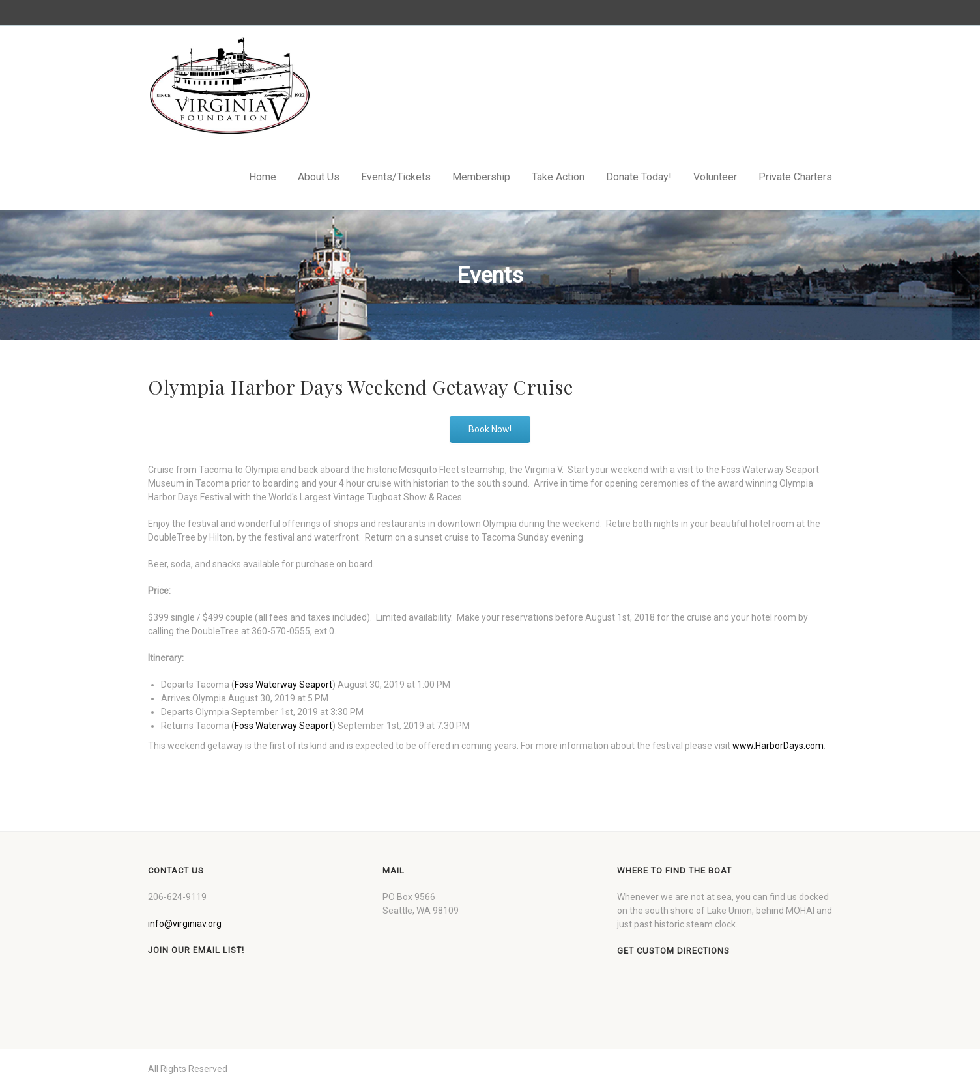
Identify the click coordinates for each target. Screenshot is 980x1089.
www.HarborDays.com (778, 746)
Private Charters (795, 177)
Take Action (558, 177)
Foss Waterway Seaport (283, 684)
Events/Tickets (396, 177)
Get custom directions (673, 950)
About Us (318, 177)
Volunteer (715, 177)
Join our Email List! (196, 950)
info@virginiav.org (185, 923)
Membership (481, 177)
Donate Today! (639, 177)
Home (262, 177)
